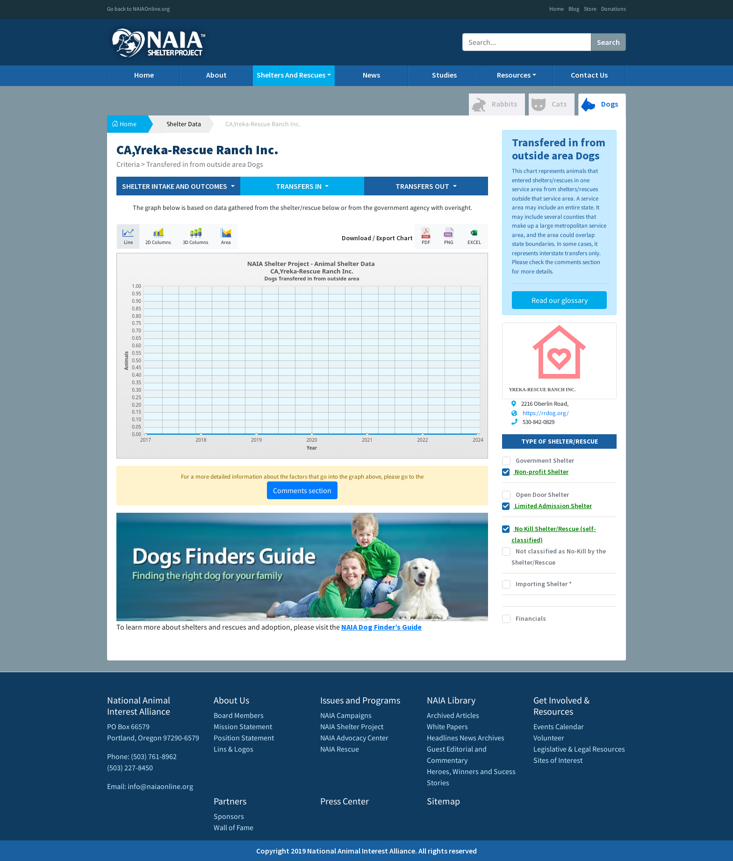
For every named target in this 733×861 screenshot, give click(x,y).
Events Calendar (558, 726)
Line (128, 236)
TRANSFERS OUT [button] (423, 186)
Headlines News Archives (465, 737)
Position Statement (244, 737)
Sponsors (229, 816)
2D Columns (158, 236)
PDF (425, 236)
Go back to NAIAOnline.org (138, 8)
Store (590, 8)
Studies (444, 74)
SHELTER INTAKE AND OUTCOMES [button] (175, 186)
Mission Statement (243, 726)
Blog (573, 8)
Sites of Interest (557, 760)
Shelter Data (183, 124)
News (371, 74)
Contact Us (589, 74)
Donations (613, 8)
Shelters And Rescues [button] (291, 74)
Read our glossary (560, 300)
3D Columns (195, 236)
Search (608, 42)
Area (225, 236)
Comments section (302, 490)
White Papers (447, 726)
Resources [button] (514, 74)
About (216, 74)
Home (556, 8)
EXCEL (474, 236)
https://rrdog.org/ (546, 413)
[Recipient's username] (526, 42)
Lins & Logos (233, 748)
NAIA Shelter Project (351, 726)
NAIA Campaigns (346, 715)
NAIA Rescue (339, 748)
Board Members (239, 715)
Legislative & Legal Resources (579, 748)
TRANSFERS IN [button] (299, 186)
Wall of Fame (233, 827)
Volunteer (548, 737)
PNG (448, 236)
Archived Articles (453, 715)
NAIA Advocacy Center (354, 737)
